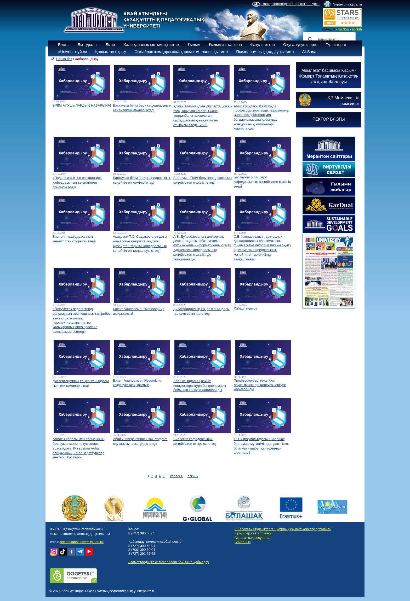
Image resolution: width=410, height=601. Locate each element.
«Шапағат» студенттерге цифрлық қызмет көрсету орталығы (283, 529)
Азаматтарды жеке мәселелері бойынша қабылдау (168, 562)
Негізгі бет (64, 59)
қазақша (328, 29)
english (357, 29)
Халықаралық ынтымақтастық (151, 44)
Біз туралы (87, 44)
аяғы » (192, 476)
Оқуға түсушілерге (300, 44)
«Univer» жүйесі (72, 51)
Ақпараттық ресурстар (252, 538)
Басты (63, 44)
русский (343, 29)
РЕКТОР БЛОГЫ (328, 119)
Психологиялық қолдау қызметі (265, 51)
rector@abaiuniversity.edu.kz (82, 542)
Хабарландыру (245, 308)
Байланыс (242, 542)
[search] (328, 39)
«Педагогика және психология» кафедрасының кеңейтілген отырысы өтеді (77, 182)
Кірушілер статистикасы (253, 533)
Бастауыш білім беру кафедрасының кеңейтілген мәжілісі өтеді (263, 181)
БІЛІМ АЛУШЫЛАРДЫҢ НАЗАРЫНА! (82, 105)
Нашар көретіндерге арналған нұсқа (286, 4)
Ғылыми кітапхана (225, 44)
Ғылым (194, 44)
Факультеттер (262, 44)
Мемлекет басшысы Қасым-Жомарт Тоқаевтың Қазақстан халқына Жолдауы (328, 76)
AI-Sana (309, 51)
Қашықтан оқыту (110, 51)
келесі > (176, 476)
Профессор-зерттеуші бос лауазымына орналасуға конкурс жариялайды (260, 384)
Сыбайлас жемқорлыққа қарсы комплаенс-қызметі (181, 51)
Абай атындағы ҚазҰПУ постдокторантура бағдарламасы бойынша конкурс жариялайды (199, 385)
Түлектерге (336, 44)
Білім (110, 44)
